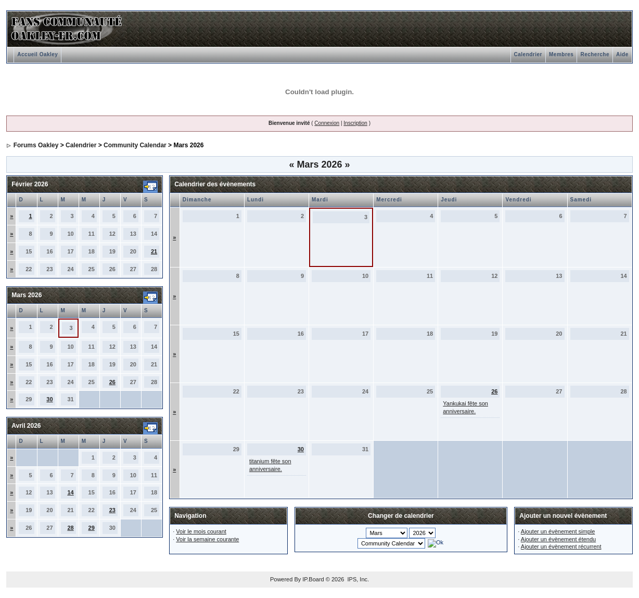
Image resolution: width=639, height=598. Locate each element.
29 (91, 528)
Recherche (594, 54)
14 (70, 492)
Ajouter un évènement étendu (558, 539)
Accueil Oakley (37, 54)
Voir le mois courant (201, 531)
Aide (622, 54)
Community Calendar (135, 145)
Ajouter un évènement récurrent (561, 546)
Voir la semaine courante (207, 539)
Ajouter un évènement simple (558, 531)
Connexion (326, 123)
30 (49, 399)
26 (112, 382)
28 (70, 528)
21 (154, 251)
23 (112, 510)
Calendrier (528, 54)
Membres (561, 54)
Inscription (355, 123)
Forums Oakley (36, 145)
